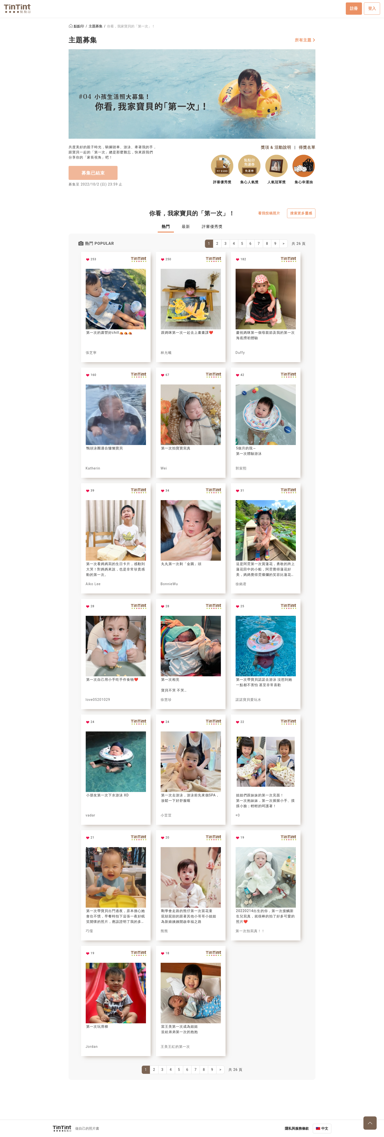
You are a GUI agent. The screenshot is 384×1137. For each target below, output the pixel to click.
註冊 (354, 8)
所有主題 (305, 39)
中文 (324, 1128)
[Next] (283, 243)
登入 (372, 8)
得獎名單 (307, 147)
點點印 (77, 26)
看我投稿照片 (269, 213)
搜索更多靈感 (301, 213)
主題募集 (96, 26)
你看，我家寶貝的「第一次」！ (131, 26)
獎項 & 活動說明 (276, 147)
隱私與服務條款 (297, 1128)
